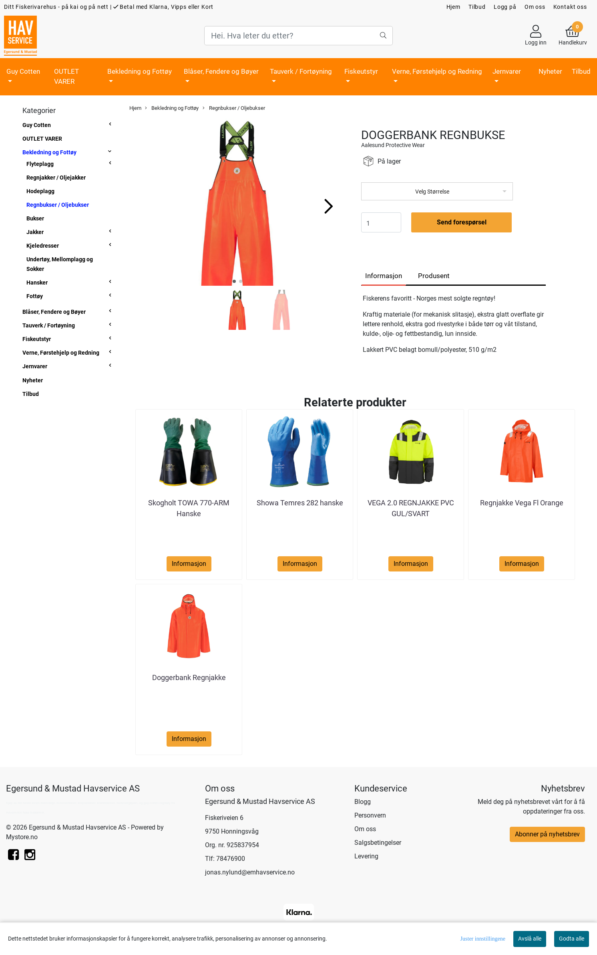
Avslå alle (529, 938)
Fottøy (34, 296)
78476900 (230, 858)
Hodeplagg (40, 191)
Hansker (37, 282)
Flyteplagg (40, 164)
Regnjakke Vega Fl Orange (521, 503)
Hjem (453, 7)
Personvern (370, 815)
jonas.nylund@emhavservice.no (250, 872)
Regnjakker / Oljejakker (56, 177)
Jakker (35, 232)
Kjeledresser (42, 245)
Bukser (35, 218)
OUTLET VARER (66, 76)
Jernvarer (506, 71)
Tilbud (477, 7)
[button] (234, 281)
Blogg (362, 802)
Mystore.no (22, 837)
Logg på (505, 7)
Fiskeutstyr (361, 71)
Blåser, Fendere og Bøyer (221, 71)
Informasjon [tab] (383, 276)
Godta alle (571, 938)
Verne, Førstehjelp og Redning (437, 71)
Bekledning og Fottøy (139, 71)
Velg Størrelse (432, 191)
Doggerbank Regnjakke (189, 677)
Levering (366, 856)
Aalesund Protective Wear (393, 145)
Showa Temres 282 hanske (300, 503)
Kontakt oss (570, 7)
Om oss (535, 7)
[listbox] (437, 191)
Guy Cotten (23, 71)
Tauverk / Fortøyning (301, 71)
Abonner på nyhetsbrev (547, 834)
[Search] (298, 35)
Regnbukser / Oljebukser (57, 205)
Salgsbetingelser (377, 842)
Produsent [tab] (434, 276)
